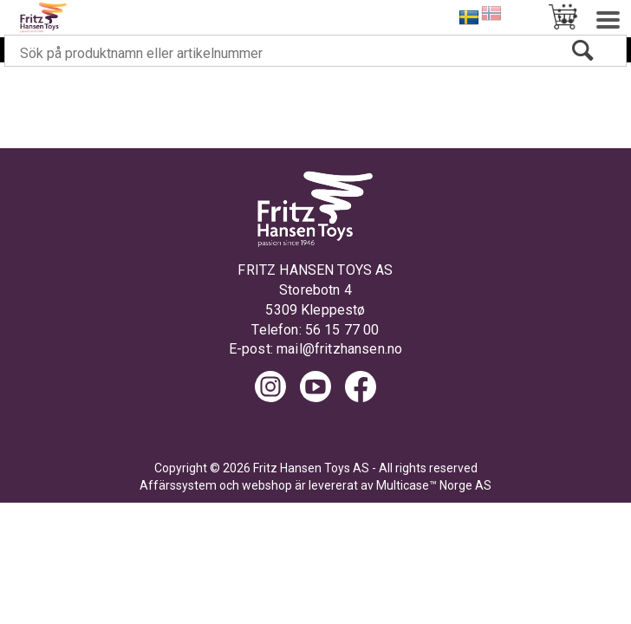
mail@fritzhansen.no (339, 349)
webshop (267, 485)
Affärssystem (178, 485)
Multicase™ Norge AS (433, 485)
